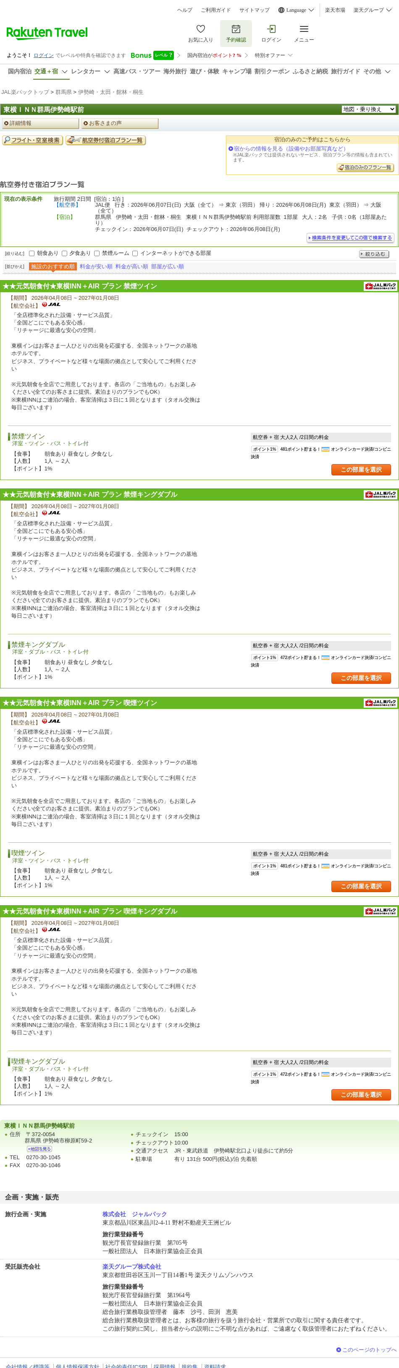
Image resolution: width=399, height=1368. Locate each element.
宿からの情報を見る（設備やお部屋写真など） (291, 148)
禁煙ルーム (115, 253)
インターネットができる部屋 (175, 253)
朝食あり (48, 253)
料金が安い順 (96, 266)
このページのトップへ (369, 1350)
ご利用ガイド (216, 10)
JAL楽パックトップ (25, 92)
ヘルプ (184, 10)
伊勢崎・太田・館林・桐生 (111, 92)
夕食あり (80, 253)
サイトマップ (254, 10)
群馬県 (63, 92)
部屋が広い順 (167, 266)
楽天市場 (335, 10)
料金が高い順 (132, 266)
